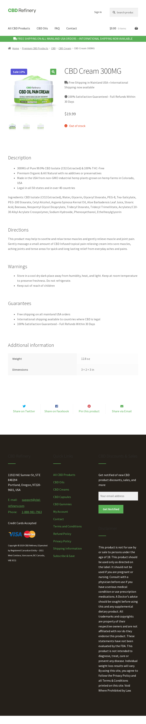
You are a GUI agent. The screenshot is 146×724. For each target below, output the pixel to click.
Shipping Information (67, 557)
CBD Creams (61, 497)
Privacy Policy (62, 549)
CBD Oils (42, 28)
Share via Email (122, 419)
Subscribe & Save (64, 564)
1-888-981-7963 (32, 520)
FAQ (57, 28)
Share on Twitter (24, 419)
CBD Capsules (62, 505)
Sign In (98, 12)
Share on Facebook (56, 419)
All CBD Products (19, 28)
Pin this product (89, 419)
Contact (71, 28)
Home (15, 48)
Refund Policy (62, 542)
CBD (53, 48)
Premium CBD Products (35, 48)
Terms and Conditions (67, 534)
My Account (60, 519)
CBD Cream (65, 48)
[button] (53, 72)
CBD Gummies (62, 512)
